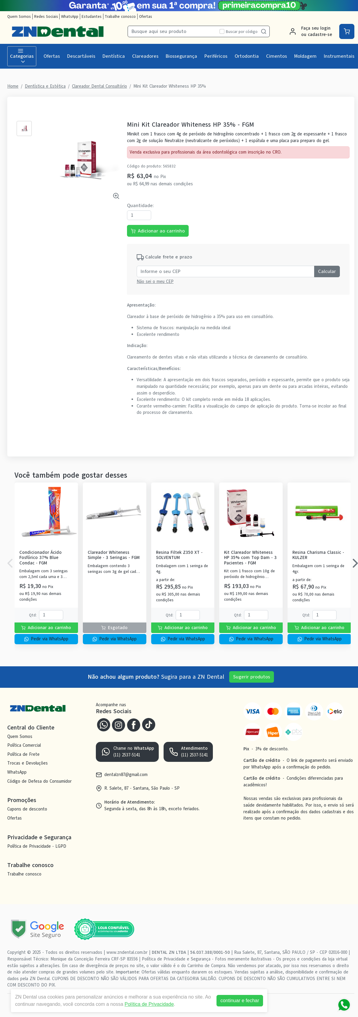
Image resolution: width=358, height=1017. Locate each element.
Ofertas (145, 16)
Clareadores (145, 56)
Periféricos (215, 56)
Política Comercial (24, 745)
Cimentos (276, 56)
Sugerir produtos (251, 677)
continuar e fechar (239, 1000)
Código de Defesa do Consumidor (39, 781)
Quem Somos (19, 16)
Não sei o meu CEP (155, 281)
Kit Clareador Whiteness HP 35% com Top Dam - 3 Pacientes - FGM (250, 558)
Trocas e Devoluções (27, 763)
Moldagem (305, 56)
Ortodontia (247, 56)
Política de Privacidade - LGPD (36, 846)
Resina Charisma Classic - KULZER (318, 555)
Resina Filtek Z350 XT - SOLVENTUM (179, 555)
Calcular (327, 271)
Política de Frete (23, 754)
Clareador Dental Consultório (99, 86)
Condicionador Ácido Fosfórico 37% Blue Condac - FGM (40, 558)
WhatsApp (69, 16)
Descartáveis (81, 56)
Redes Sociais (46, 16)
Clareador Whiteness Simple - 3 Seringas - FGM (114, 555)
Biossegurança (181, 56)
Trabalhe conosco (120, 16)
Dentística (114, 56)
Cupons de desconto (27, 809)
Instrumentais (339, 56)
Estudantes (92, 16)
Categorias (22, 56)
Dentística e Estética (45, 86)
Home (12, 86)
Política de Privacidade (149, 1004)
